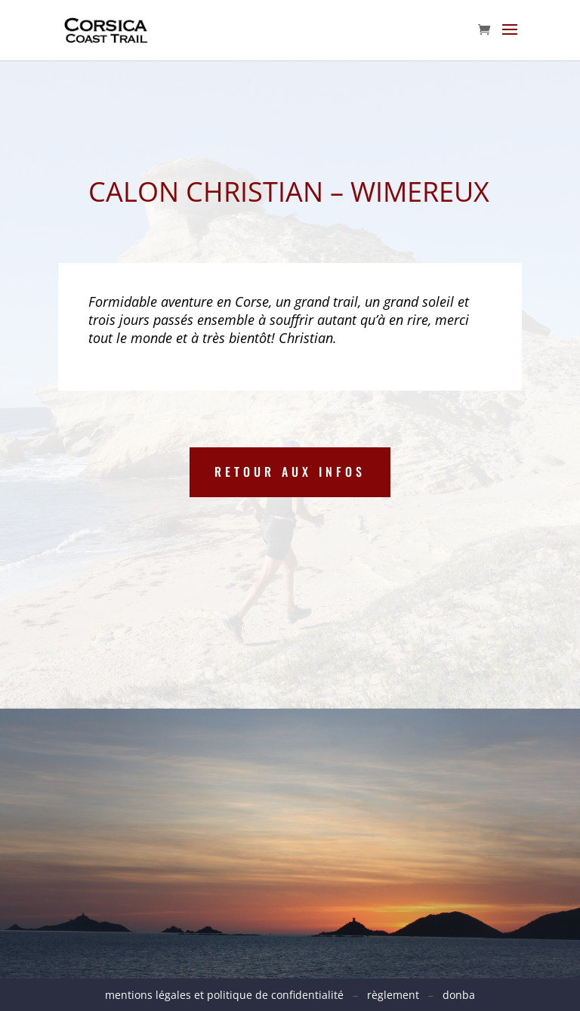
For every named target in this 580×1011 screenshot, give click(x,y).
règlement (393, 995)
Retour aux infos (290, 471)
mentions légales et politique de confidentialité (229, 995)
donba (459, 995)
